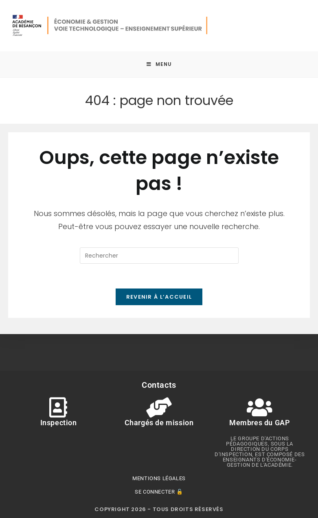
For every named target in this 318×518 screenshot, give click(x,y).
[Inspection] (58, 407)
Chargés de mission (159, 422)
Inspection (58, 422)
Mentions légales (159, 478)
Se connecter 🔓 (159, 492)
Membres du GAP (259, 422)
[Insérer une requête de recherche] (159, 255)
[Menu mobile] (159, 64)
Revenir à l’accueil (159, 297)
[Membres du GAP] (260, 407)
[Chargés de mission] (159, 407)
